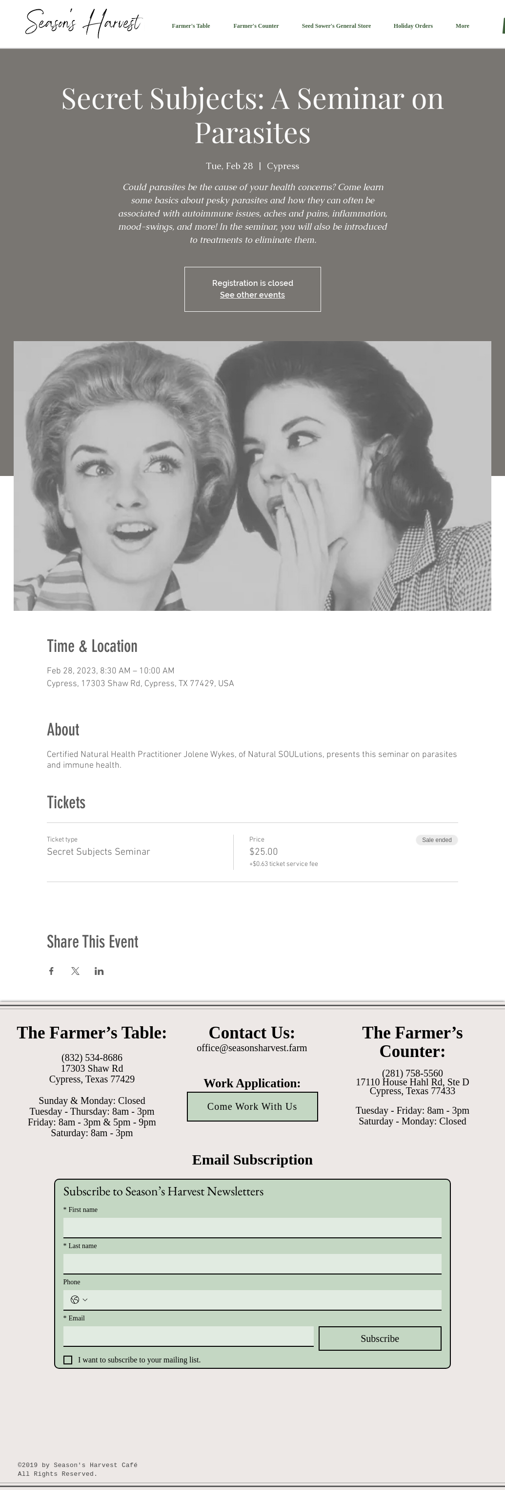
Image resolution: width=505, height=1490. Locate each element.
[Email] (185, 1336)
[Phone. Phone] (262, 1300)
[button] (191, 26)
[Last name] (249, 1264)
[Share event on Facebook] (51, 971)
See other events (252, 295)
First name (80, 1210)
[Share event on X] (75, 971)
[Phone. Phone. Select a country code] (79, 1300)
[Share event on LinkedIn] (99, 971)
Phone (72, 1282)
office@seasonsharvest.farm (252, 1047)
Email (74, 1318)
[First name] (249, 1227)
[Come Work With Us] (252, 1107)
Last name (80, 1246)
